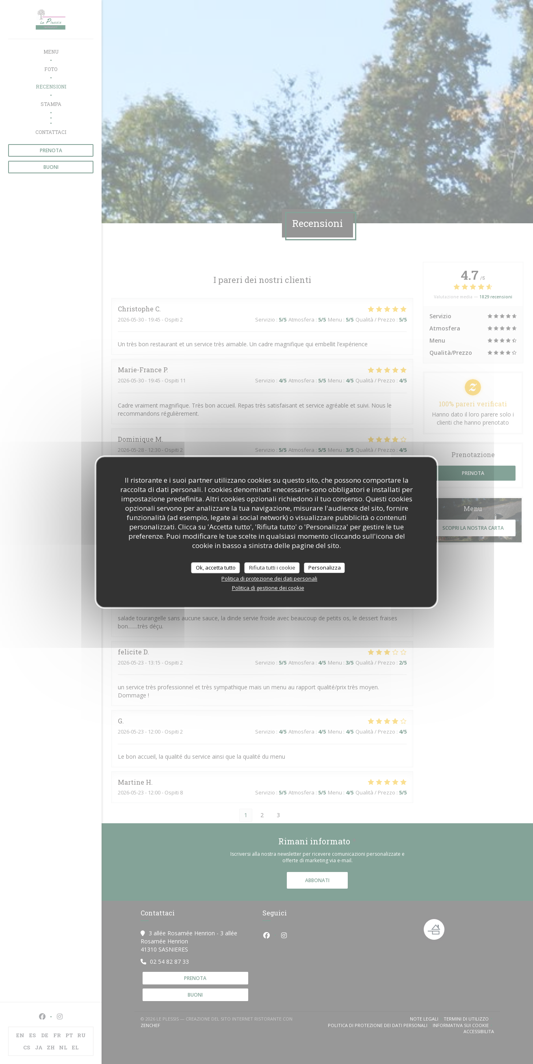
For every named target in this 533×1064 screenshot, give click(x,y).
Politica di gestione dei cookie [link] (268, 587)
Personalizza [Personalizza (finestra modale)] (324, 567)
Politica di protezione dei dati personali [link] (269, 578)
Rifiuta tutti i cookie (272, 567)
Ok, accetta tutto (216, 567)
